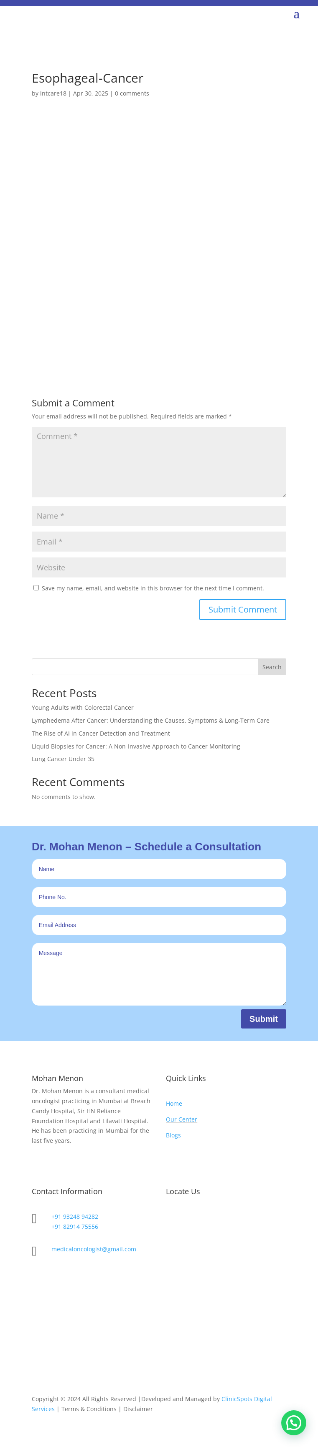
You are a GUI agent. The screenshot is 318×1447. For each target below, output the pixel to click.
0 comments (132, 93)
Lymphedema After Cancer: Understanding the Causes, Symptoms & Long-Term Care (151, 720)
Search (272, 667)
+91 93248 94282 (74, 1216)
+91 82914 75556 (74, 1226)
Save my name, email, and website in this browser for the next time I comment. (153, 588)
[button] (293, 1422)
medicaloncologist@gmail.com (93, 1249)
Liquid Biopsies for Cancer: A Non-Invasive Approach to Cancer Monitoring (136, 746)
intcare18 (53, 93)
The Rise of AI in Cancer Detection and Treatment (101, 733)
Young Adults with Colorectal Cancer (83, 707)
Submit (263, 1018)
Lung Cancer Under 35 (63, 759)
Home (174, 1103)
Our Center (181, 1119)
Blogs (173, 1135)
